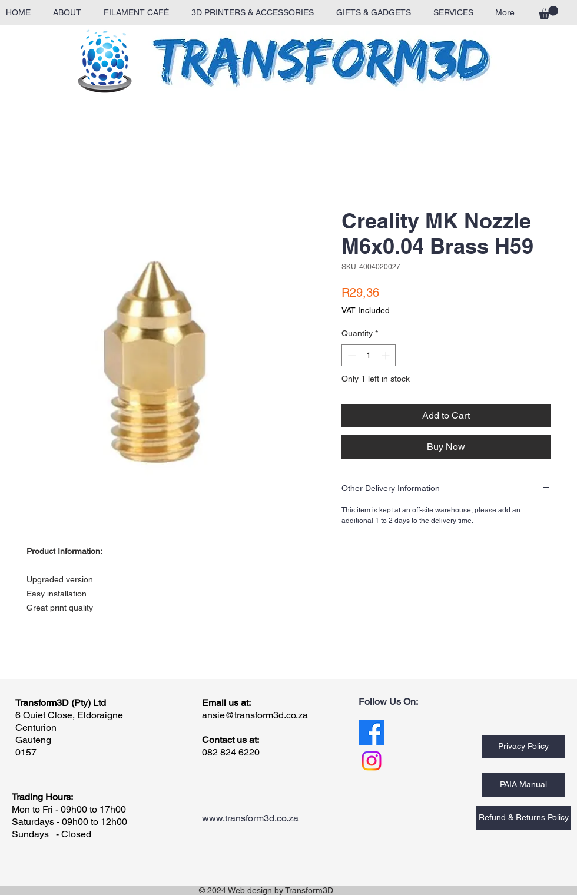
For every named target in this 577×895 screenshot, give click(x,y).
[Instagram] (371, 761)
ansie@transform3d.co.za (255, 715)
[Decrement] (350, 355)
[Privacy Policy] (523, 746)
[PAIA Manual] (523, 785)
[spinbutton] (368, 355)
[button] (548, 12)
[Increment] (386, 355)
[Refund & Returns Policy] (523, 818)
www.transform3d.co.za (250, 818)
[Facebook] (371, 732)
